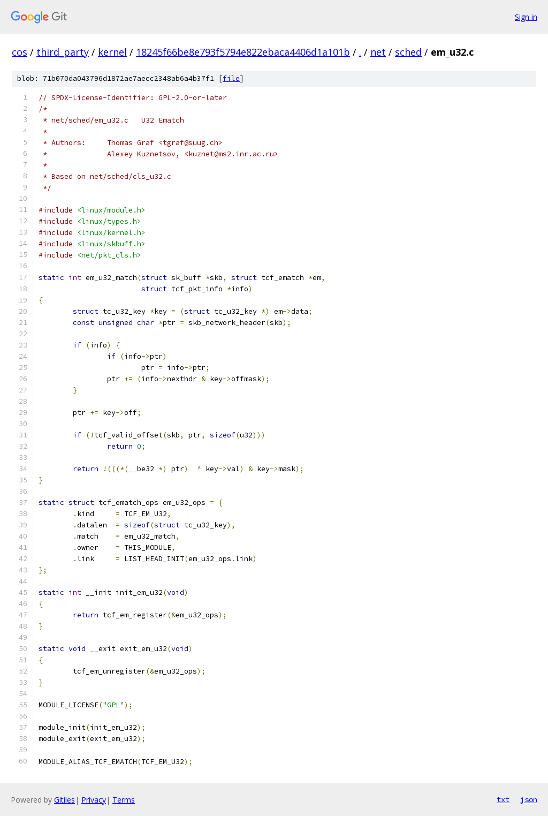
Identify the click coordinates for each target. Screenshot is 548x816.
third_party (62, 52)
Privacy (93, 800)
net (378, 52)
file (231, 78)
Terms (123, 800)
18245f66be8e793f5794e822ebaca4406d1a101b (243, 52)
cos (19, 52)
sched (408, 52)
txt (503, 799)
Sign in (526, 17)
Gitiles (64, 800)
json (528, 799)
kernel (112, 52)
